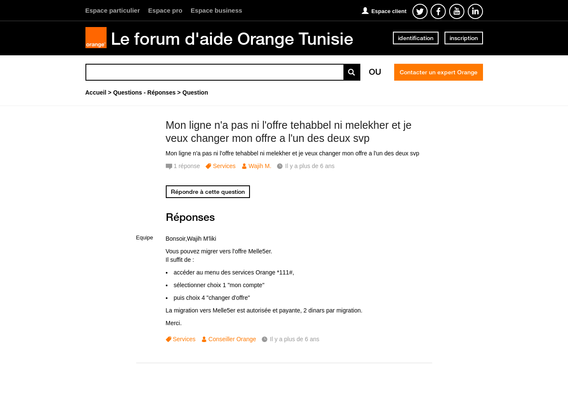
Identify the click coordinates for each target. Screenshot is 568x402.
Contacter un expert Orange (438, 72)
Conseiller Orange (232, 339)
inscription (464, 38)
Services (224, 166)
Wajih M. (260, 166)
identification (416, 38)
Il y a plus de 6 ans (294, 339)
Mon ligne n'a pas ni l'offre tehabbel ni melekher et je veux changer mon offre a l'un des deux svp (289, 131)
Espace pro (165, 10)
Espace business (216, 10)
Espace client (388, 11)
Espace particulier (112, 10)
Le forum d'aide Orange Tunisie (232, 38)
